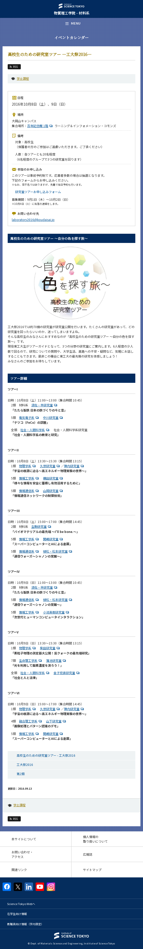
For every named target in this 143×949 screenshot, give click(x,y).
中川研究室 (53, 417)
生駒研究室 (41, 526)
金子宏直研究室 (67, 673)
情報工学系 (29, 478)
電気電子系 (29, 417)
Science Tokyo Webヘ (21, 904)
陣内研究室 (74, 466)
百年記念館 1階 (40, 126)
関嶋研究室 (53, 539)
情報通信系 (29, 490)
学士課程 (23, 78)
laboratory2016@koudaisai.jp (33, 219)
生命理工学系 (31, 660)
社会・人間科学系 (35, 430)
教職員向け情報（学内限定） (25, 924)
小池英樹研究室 (56, 612)
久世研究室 (50, 466)
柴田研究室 (50, 648)
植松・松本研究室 (58, 551)
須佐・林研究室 (44, 405)
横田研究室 (53, 478)
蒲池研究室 (56, 660)
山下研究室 (56, 721)
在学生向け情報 (17, 914)
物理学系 (28, 466)
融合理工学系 (31, 721)
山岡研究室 (53, 490)
